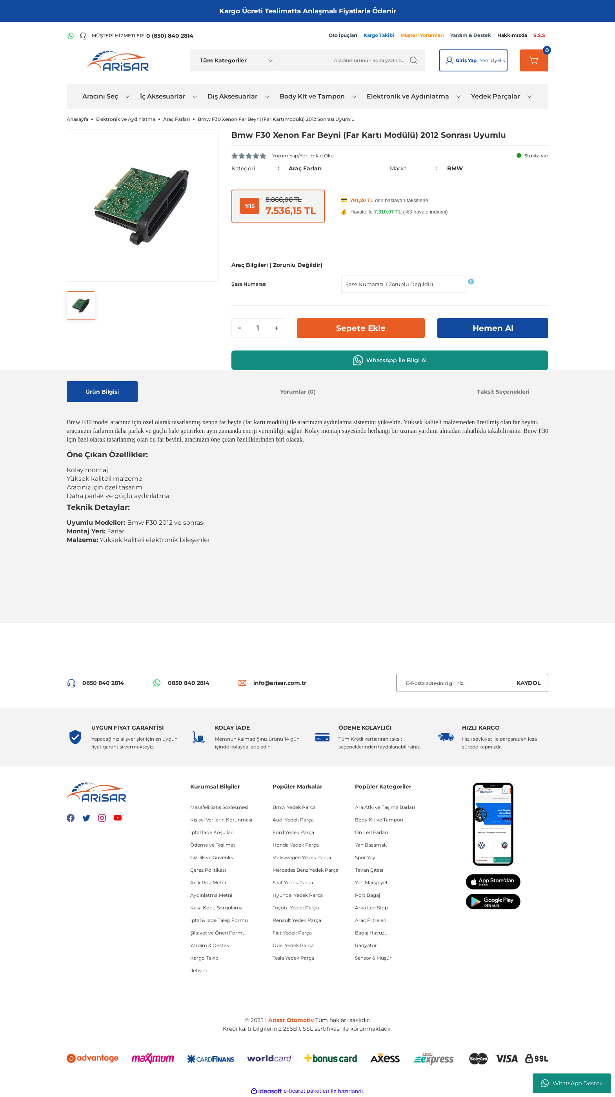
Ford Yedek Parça (293, 832)
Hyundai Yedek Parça (298, 895)
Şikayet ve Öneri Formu (218, 933)
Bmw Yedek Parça (294, 807)
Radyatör (366, 945)
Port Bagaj (367, 895)
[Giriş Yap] (449, 60)
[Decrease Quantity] (239, 328)
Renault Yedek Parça (297, 920)
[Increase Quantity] (276, 328)
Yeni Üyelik (492, 60)
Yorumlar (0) (298, 391)
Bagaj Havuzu (371, 933)
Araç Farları (305, 168)
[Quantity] (257, 328)
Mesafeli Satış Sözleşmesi (219, 807)
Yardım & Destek (209, 945)
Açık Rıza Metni (208, 882)
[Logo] (120, 60)
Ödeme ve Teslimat (212, 845)
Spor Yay (365, 857)
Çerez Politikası (208, 870)
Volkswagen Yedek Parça (302, 857)
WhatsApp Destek (571, 1083)
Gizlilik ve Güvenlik (211, 857)
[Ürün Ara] (351, 60)
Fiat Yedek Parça (292, 933)
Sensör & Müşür (373, 958)
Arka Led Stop (371, 908)
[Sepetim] (534, 60)
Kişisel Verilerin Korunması (221, 820)
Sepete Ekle (361, 328)
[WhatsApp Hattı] (71, 36)
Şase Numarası (248, 284)
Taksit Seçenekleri (503, 391)
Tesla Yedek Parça (293, 958)
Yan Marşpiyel (371, 882)
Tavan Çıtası (369, 870)
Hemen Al (493, 328)
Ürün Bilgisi (102, 391)
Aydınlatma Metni (211, 895)
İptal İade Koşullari (212, 832)
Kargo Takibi (205, 958)
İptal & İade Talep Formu (219, 920)
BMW (455, 168)
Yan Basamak (371, 845)
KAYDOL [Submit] (528, 682)
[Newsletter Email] (472, 683)
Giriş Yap (466, 60)
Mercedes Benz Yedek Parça (305, 870)
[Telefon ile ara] (136, 35)
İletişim (198, 970)
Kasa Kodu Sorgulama (216, 908)
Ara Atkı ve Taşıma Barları (385, 807)
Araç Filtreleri (370, 920)
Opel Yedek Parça (293, 945)
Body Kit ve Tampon (379, 820)
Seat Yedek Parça (293, 882)
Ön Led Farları (371, 832)
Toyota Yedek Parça (296, 908)
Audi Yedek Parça (293, 820)
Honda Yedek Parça (296, 845)
